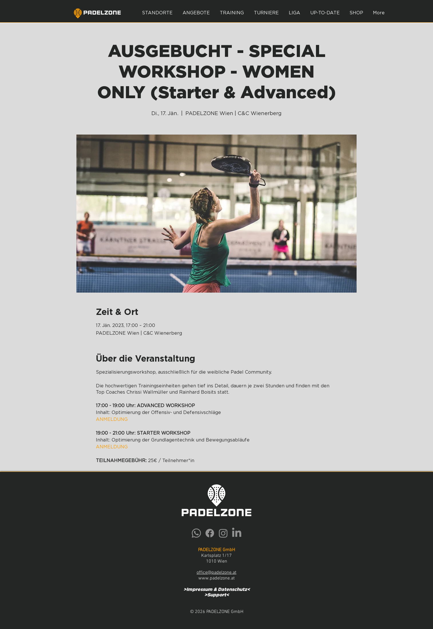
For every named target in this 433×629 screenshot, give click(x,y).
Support (216, 595)
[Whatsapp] (196, 533)
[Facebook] (209, 533)
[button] (196, 12)
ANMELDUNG (112, 419)
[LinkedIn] (236, 533)
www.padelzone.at (216, 578)
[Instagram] (223, 533)
